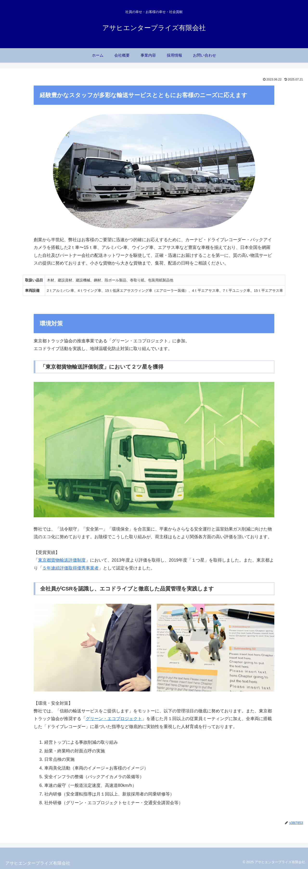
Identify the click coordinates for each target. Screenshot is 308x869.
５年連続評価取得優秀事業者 (70, 568)
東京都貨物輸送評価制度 (62, 560)
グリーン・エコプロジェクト (114, 718)
